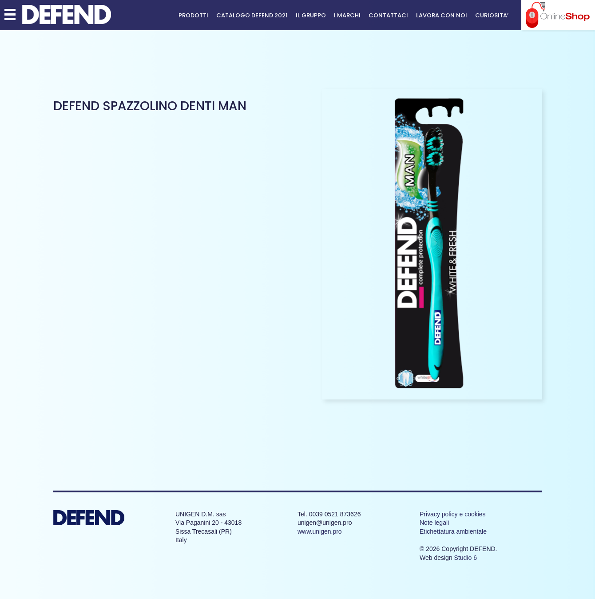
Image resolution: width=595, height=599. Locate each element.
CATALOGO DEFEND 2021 (252, 15)
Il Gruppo (311, 15)
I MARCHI (347, 15)
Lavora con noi (441, 15)
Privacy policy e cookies (453, 514)
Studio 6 (465, 557)
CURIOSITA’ (491, 15)
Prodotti (193, 15)
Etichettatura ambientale (453, 531)
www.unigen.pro (320, 531)
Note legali (434, 522)
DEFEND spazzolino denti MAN (149, 106)
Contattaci (388, 15)
